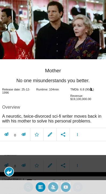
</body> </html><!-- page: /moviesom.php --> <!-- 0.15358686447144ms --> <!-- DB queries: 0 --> (53, 97)
